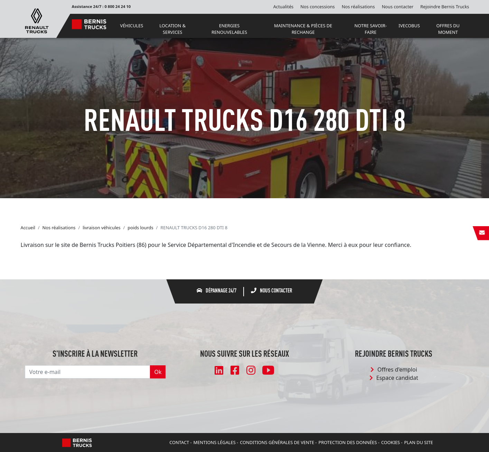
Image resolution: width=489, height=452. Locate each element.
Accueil (28, 227)
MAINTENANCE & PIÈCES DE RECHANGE (303, 28)
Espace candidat (393, 378)
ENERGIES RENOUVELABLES (229, 28)
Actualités (283, 6)
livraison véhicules (101, 227)
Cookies (390, 442)
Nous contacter (398, 6)
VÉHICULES (131, 25)
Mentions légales (215, 442)
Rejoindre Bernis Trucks (444, 6)
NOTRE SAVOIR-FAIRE (371, 28)
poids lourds (140, 227)
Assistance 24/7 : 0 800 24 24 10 (101, 6)
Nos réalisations (358, 6)
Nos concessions (317, 6)
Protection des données (347, 442)
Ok (157, 372)
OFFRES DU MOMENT (448, 28)
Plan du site (418, 442)
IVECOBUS (409, 25)
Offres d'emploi (393, 369)
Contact (179, 442)
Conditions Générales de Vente (277, 442)
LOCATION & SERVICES (172, 28)
